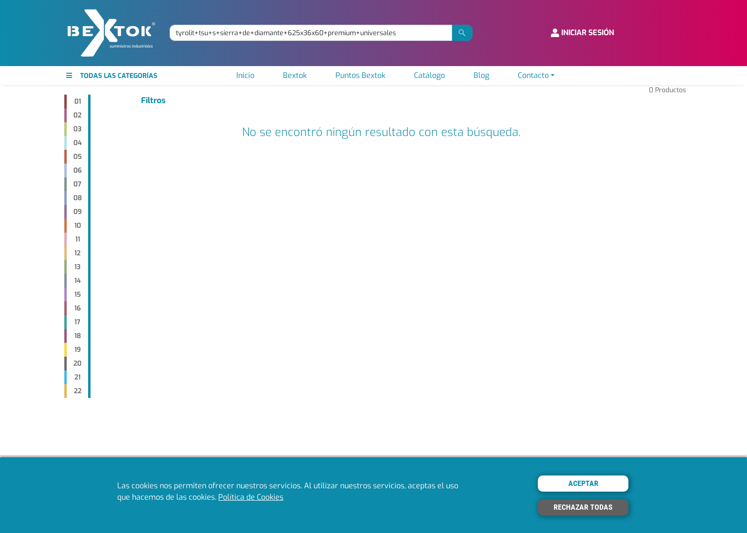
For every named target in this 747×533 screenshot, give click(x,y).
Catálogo (429, 75)
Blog (481, 75)
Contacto (533, 75)
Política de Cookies (250, 497)
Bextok (295, 75)
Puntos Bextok (360, 75)
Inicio (245, 75)
